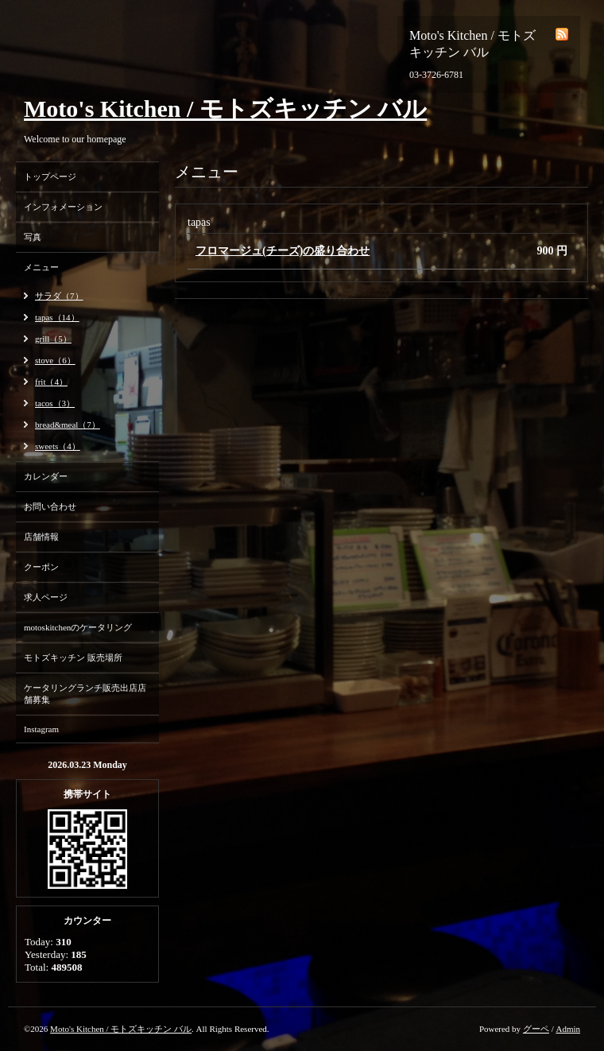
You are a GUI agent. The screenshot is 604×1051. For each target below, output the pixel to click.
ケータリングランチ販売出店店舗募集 (85, 693)
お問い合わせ (50, 506)
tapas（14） (57, 317)
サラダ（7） (59, 296)
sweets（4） (57, 446)
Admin (568, 1029)
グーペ (536, 1029)
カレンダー (46, 476)
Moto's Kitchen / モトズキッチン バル (225, 108)
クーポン (41, 567)
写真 (32, 237)
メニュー (41, 267)
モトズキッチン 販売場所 (73, 657)
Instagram (41, 729)
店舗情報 (41, 536)
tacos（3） (55, 403)
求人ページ (46, 597)
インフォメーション (63, 206)
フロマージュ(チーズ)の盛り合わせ (283, 251)
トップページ (50, 176)
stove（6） (55, 360)
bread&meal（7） (67, 424)
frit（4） (51, 381)
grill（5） (53, 338)
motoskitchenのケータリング (78, 627)
